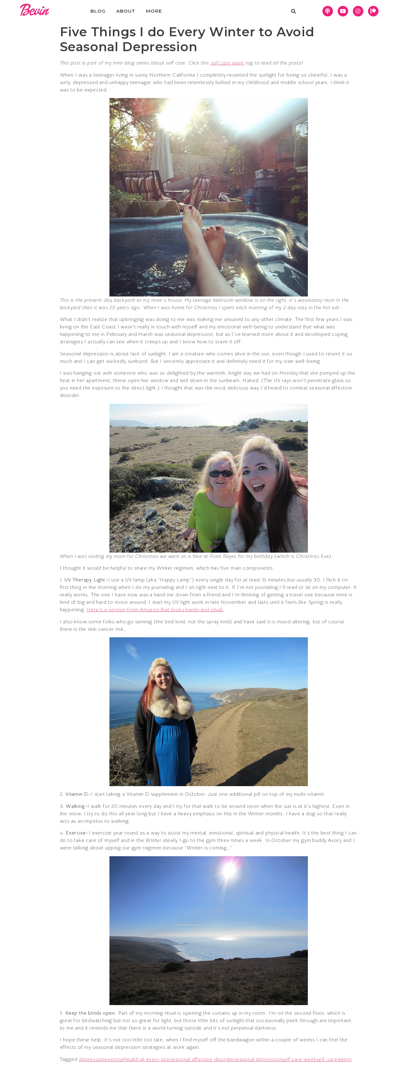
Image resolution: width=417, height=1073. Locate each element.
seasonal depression (258, 1059)
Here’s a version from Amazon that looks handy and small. (155, 610)
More (154, 11)
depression (92, 1059)
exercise (114, 1059)
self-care (327, 1059)
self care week (227, 63)
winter (345, 1059)
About (125, 11)
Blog (98, 11)
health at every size (147, 1059)
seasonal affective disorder (202, 1059)
